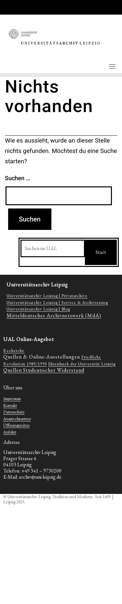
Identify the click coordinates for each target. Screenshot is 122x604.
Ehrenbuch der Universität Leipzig (81, 364)
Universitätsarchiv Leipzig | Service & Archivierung (57, 302)
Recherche (13, 350)
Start (101, 252)
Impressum (12, 398)
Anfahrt (9, 432)
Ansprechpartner (17, 419)
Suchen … (17, 178)
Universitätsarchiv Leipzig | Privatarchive (47, 295)
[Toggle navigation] (112, 66)
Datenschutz (13, 412)
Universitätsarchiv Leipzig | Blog (38, 309)
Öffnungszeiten (16, 425)
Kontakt (10, 405)
